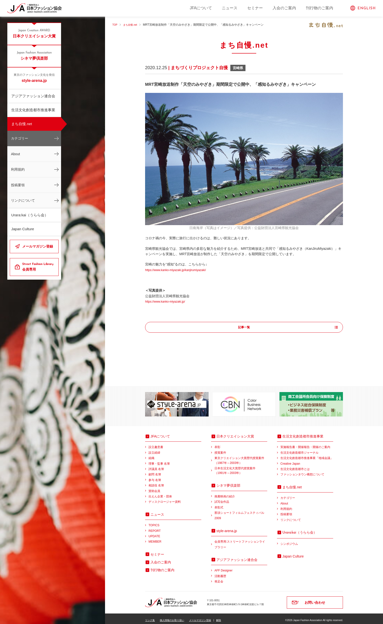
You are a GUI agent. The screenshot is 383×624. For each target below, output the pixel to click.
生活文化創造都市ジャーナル (299, 449)
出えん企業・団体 (160, 493)
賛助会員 (154, 488)
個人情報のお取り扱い (172, 617)
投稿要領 (18, 185)
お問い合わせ (315, 599)
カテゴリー (19, 138)
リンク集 (150, 617)
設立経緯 (154, 449)
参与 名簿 (155, 477)
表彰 (217, 444)
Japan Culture (22, 229)
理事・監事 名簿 (159, 460)
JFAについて (201, 8)
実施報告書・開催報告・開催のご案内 (305, 444)
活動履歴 (220, 573)
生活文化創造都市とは (295, 466)
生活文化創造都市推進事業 (33, 110)
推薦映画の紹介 (224, 493)
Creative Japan (290, 460)
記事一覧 (244, 327)
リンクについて (23, 200)
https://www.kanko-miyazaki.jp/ (168, 301)
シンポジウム (289, 540)
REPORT (155, 527)
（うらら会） (299, 529)
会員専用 (38, 266)
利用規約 (18, 169)
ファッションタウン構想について (302, 471)
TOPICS (154, 522)
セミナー (255, 8)
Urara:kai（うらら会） (29, 215)
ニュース (229, 8)
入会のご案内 (284, 8)
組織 (151, 455)
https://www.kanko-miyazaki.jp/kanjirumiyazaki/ (180, 270)
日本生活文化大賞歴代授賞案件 (240, 467)
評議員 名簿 (156, 466)
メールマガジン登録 (37, 246)
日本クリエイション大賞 (34, 33)
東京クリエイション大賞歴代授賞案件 (240, 457)
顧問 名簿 (155, 471)
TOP (115, 24)
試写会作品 (221, 498)
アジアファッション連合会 (33, 96)
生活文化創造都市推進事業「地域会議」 (306, 455)
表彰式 (218, 504)
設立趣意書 (156, 444)
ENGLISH (367, 8)
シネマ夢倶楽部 (34, 55)
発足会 (218, 578)
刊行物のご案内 (319, 8)
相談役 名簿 (156, 482)
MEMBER (155, 538)
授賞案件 (220, 449)
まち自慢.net (21, 124)
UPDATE (154, 533)
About (15, 154)
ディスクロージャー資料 (165, 498)
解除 (218, 617)
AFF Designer (223, 567)
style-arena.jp (34, 78)
